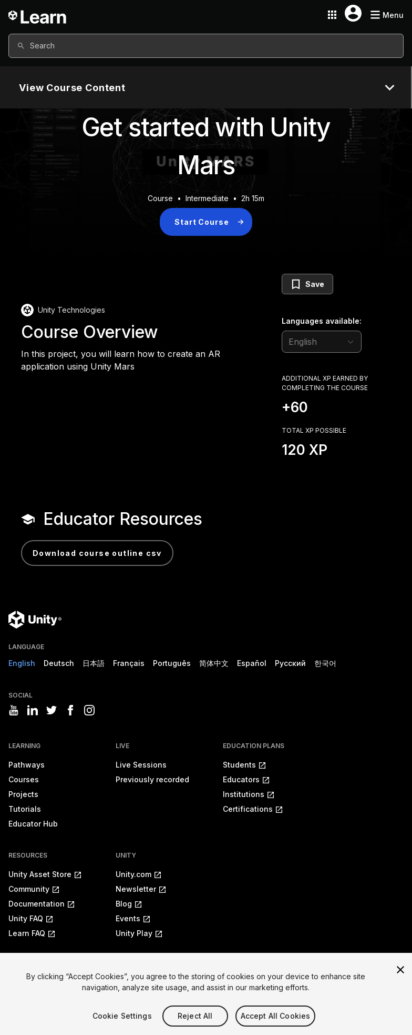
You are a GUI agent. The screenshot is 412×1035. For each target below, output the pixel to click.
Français (129, 663)
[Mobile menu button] (387, 15)
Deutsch (59, 663)
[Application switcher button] (332, 15)
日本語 (94, 663)
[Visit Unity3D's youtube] (13, 710)
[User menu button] (353, 13)
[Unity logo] (34, 619)
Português (172, 663)
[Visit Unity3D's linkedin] (32, 710)
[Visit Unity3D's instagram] (89, 710)
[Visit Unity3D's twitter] (51, 710)
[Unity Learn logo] (37, 14)
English (21, 663)
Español (251, 663)
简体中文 (214, 663)
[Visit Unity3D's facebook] (70, 710)
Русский (290, 663)
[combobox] (206, 46)
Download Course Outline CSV (97, 553)
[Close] (400, 985)
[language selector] (322, 342)
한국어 (325, 663)
